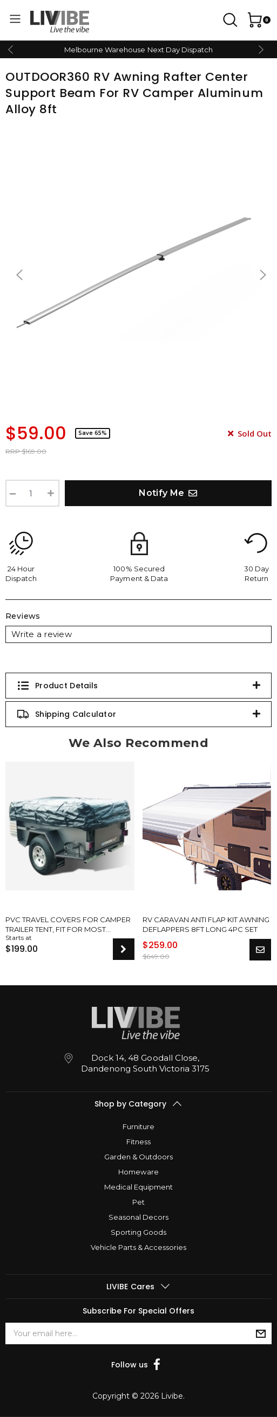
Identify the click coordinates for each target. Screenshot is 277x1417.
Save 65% (92, 433)
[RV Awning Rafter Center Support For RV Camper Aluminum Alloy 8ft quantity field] (32, 493)
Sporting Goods (138, 1232)
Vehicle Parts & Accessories (138, 1247)
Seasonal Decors (138, 1217)
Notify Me (168, 493)
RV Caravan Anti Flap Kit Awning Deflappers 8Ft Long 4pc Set (206, 924)
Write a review (41, 634)
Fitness (138, 1141)
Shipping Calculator (66, 714)
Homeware (138, 1171)
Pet (138, 1202)
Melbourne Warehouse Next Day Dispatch (138, 49)
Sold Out (250, 433)
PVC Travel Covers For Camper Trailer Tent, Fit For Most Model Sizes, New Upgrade (68, 924)
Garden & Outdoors (138, 1156)
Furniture (138, 1126)
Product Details (57, 685)
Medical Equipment (138, 1187)
